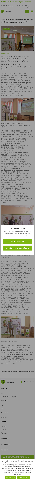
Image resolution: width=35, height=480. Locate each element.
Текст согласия (23, 477)
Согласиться (10, 477)
